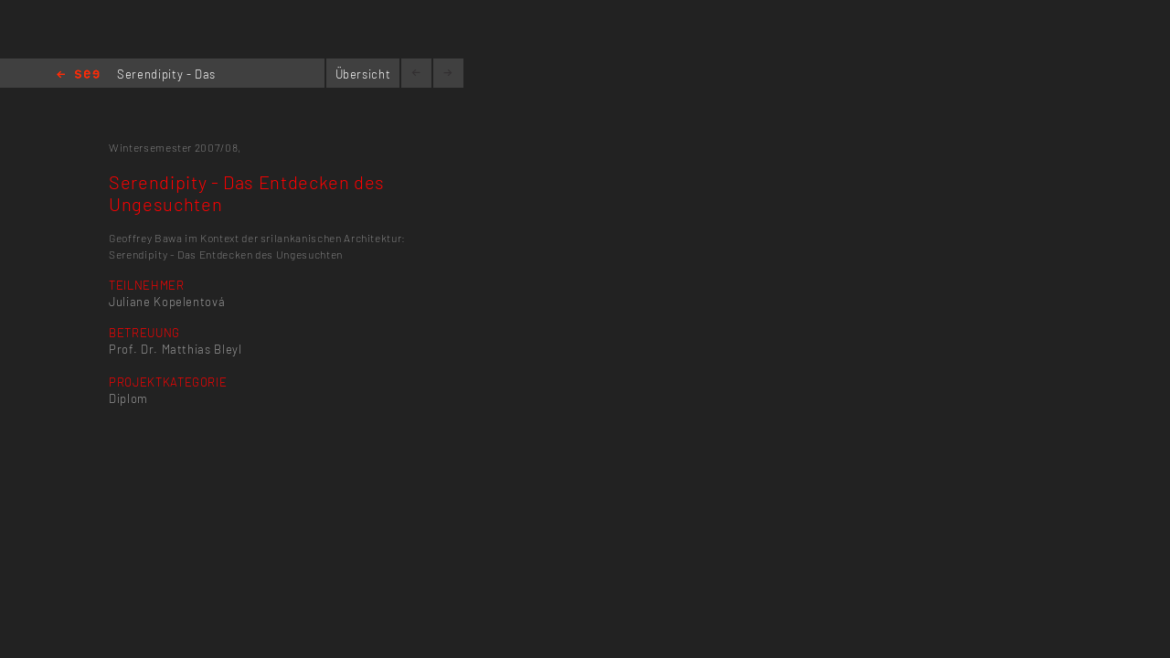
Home (78, 75)
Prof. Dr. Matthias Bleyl (175, 349)
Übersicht (363, 74)
